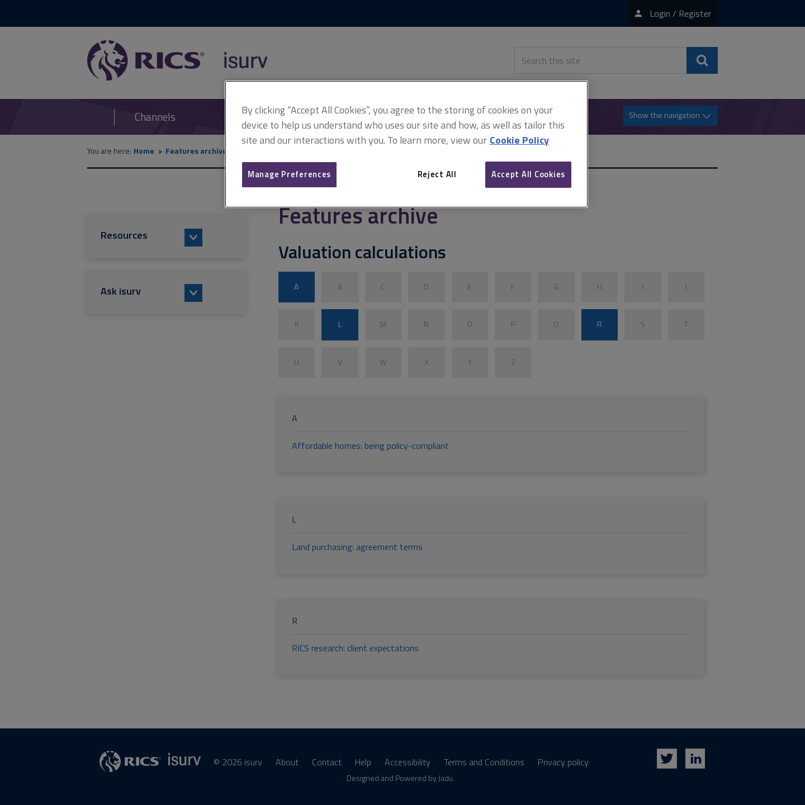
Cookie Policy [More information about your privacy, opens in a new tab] (519, 140)
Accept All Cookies (528, 174)
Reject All (437, 174)
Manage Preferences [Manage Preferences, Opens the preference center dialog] (289, 174)
